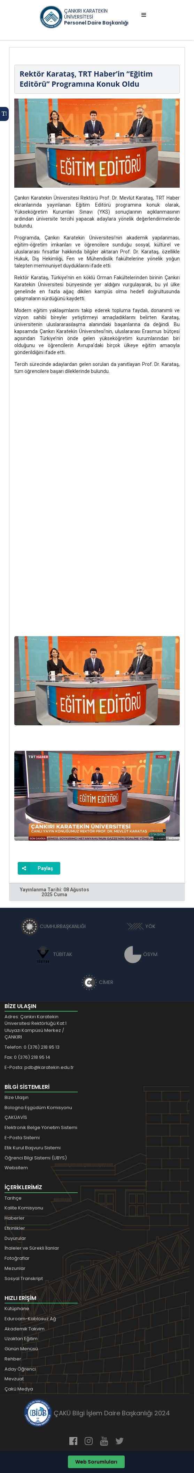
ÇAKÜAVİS (16, 1117)
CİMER (97, 982)
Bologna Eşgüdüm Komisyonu (38, 1107)
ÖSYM (140, 954)
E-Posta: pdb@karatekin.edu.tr (39, 1067)
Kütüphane (17, 1308)
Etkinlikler (15, 1228)
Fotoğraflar (17, 1258)
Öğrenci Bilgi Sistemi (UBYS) (36, 1158)
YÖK (140, 926)
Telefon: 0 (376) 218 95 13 (32, 1047)
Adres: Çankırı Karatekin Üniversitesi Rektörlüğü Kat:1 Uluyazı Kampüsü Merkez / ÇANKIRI (36, 1027)
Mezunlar (15, 1268)
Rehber (13, 1359)
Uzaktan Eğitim (21, 1338)
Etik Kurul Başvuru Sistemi (33, 1147)
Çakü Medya (19, 1389)
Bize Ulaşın (17, 1097)
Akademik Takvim (25, 1328)
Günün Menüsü (21, 1348)
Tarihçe (13, 1198)
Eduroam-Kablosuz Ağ (30, 1318)
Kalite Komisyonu (24, 1208)
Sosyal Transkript (24, 1278)
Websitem (16, 1167)
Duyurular (15, 1238)
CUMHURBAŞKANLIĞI (53, 926)
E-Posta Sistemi (22, 1137)
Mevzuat (14, 1378)
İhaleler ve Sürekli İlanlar (32, 1248)
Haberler (15, 1218)
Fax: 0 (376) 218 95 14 (27, 1057)
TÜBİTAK (53, 954)
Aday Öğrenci (20, 1369)
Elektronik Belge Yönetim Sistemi (41, 1127)
